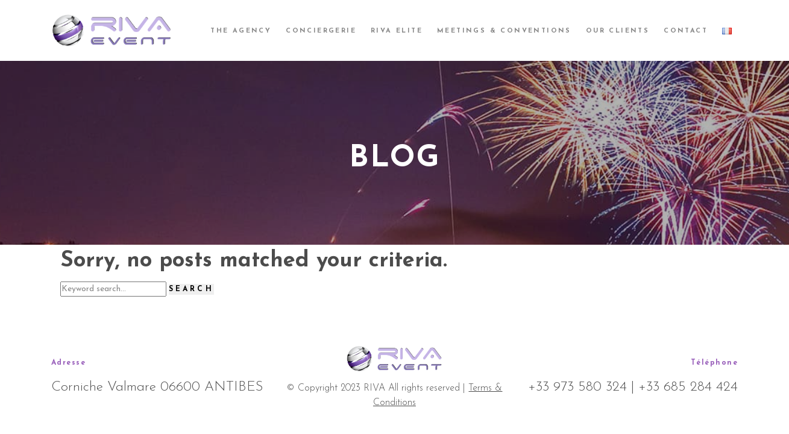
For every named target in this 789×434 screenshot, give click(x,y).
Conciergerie (321, 31)
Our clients (617, 31)
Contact (686, 31)
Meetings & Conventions (504, 31)
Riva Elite (397, 31)
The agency (240, 31)
